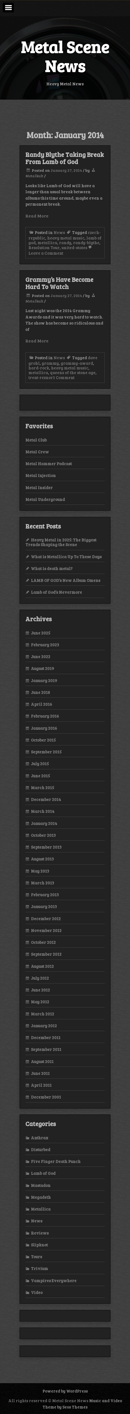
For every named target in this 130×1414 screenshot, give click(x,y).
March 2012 (42, 1014)
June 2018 (40, 692)
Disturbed (40, 1149)
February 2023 (45, 644)
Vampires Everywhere (53, 1280)
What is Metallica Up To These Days (66, 556)
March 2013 (42, 883)
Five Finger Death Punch (56, 1161)
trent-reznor (40, 377)
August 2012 (42, 966)
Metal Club (36, 440)
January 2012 (44, 1025)
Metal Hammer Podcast (48, 463)
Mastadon (41, 1185)
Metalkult (34, 175)
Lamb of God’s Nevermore (56, 592)
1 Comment (64, 377)
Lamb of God (43, 1173)
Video (37, 1292)
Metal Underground (45, 499)
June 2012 (40, 990)
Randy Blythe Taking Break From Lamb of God (64, 158)
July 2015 (40, 763)
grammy (50, 363)
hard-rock (38, 367)
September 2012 (46, 954)
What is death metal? (52, 568)
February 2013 (45, 894)
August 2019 (42, 668)
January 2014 (44, 823)
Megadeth (41, 1197)
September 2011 (46, 1049)
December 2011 (45, 1037)
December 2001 (46, 1097)
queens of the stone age (72, 372)
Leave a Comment (60, 250)
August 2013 (42, 859)
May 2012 (40, 1001)
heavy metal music (65, 238)
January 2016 (44, 728)
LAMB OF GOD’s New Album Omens (65, 580)
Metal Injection (40, 475)
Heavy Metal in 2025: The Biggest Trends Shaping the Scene (60, 542)
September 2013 (46, 847)
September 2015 (46, 751)
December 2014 (46, 799)
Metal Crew (37, 451)
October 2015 (43, 740)
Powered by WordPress (65, 1391)
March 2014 (42, 811)
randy (65, 242)
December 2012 (46, 918)
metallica (47, 242)
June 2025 (40, 633)
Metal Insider (39, 487)
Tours (36, 1256)
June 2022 (40, 656)
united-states (74, 247)
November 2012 (46, 930)
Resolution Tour (44, 247)
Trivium (39, 1268)
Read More (37, 216)
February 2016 (45, 716)
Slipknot (39, 1244)
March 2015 (42, 787)
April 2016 (41, 704)
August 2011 (42, 1061)
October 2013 (43, 835)
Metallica (41, 1209)
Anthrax (39, 1137)
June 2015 (40, 775)
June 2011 (40, 1073)
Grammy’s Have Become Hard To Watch (59, 283)
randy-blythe (86, 242)
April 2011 (41, 1085)
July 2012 (40, 978)
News (59, 232)
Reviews (40, 1233)
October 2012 (43, 942)
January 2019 (44, 680)
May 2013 (40, 871)
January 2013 (44, 906)
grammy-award (77, 363)
